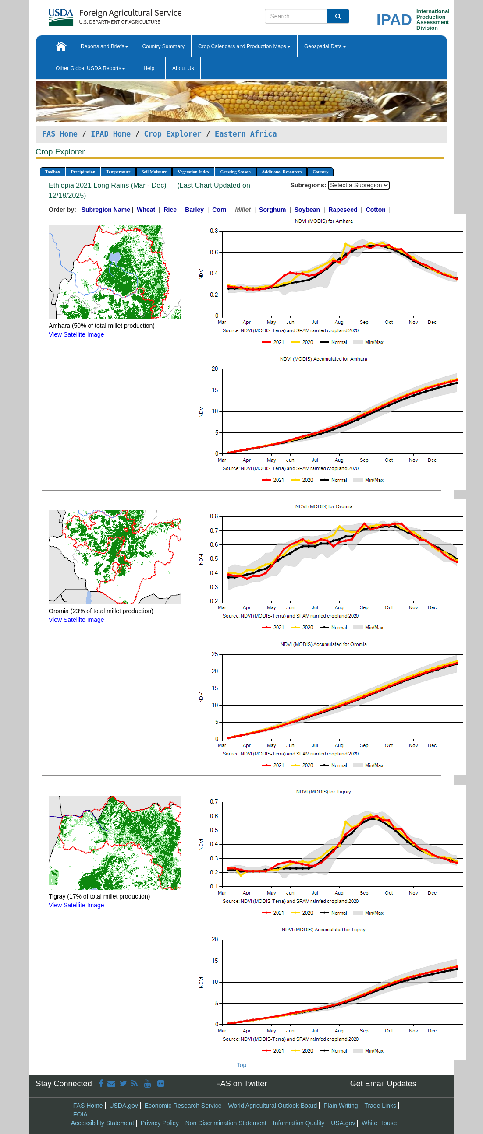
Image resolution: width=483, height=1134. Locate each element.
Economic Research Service (183, 1105)
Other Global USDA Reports (90, 68)
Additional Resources (282, 171)
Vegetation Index (193, 171)
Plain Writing (340, 1105)
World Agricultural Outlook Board (272, 1105)
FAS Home (60, 134)
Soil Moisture (154, 171)
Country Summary (163, 46)
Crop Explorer (172, 134)
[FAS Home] (93, 14)
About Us (183, 68)
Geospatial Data (325, 46)
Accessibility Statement (102, 1123)
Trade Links (380, 1105)
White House (379, 1123)
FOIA (80, 1114)
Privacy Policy (160, 1123)
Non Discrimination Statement (225, 1123)
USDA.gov (123, 1105)
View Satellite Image (76, 334)
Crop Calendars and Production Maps (244, 46)
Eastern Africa (246, 134)
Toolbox (52, 171)
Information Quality (299, 1123)
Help (149, 68)
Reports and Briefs (104, 46)
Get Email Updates (383, 1083)
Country (320, 171)
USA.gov (343, 1123)
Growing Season (235, 171)
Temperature (118, 171)
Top (242, 1064)
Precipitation (83, 171)
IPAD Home (111, 134)
